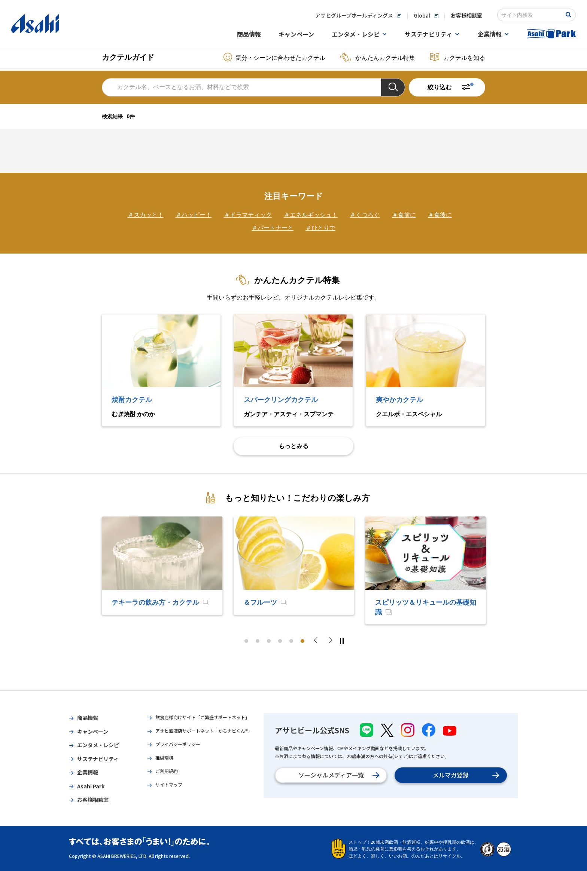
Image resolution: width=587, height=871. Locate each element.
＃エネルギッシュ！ (311, 215)
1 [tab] (246, 641)
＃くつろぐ (365, 215)
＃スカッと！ (146, 215)
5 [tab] (291, 641)
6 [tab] (302, 641)
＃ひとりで (320, 228)
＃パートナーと (273, 228)
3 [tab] (269, 641)
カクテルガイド (128, 57)
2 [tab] (257, 641)
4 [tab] (280, 641)
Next (330, 641)
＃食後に (440, 215)
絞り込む (439, 87)
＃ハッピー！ (194, 215)
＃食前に (404, 215)
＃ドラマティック (248, 215)
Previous (318, 641)
